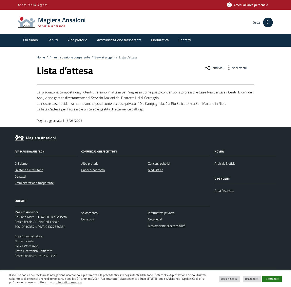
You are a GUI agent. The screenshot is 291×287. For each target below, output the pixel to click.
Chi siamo (30, 40)
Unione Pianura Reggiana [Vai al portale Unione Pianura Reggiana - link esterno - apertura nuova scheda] (32, 5)
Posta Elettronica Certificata (33, 250)
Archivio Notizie (225, 163)
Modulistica (160, 40)
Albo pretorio (77, 40)
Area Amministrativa (28, 236)
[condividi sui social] (213, 68)
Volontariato (89, 212)
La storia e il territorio (29, 169)
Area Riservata (224, 190)
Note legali (155, 219)
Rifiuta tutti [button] (251, 279)
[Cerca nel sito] (268, 22)
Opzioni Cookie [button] (229, 279)
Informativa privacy (161, 212)
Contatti (184, 40)
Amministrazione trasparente (119, 40)
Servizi (53, 40)
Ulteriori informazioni (69, 282)
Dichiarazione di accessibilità (167, 225)
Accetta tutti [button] (272, 279)
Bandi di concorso (93, 169)
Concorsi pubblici (159, 163)
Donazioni (87, 219)
